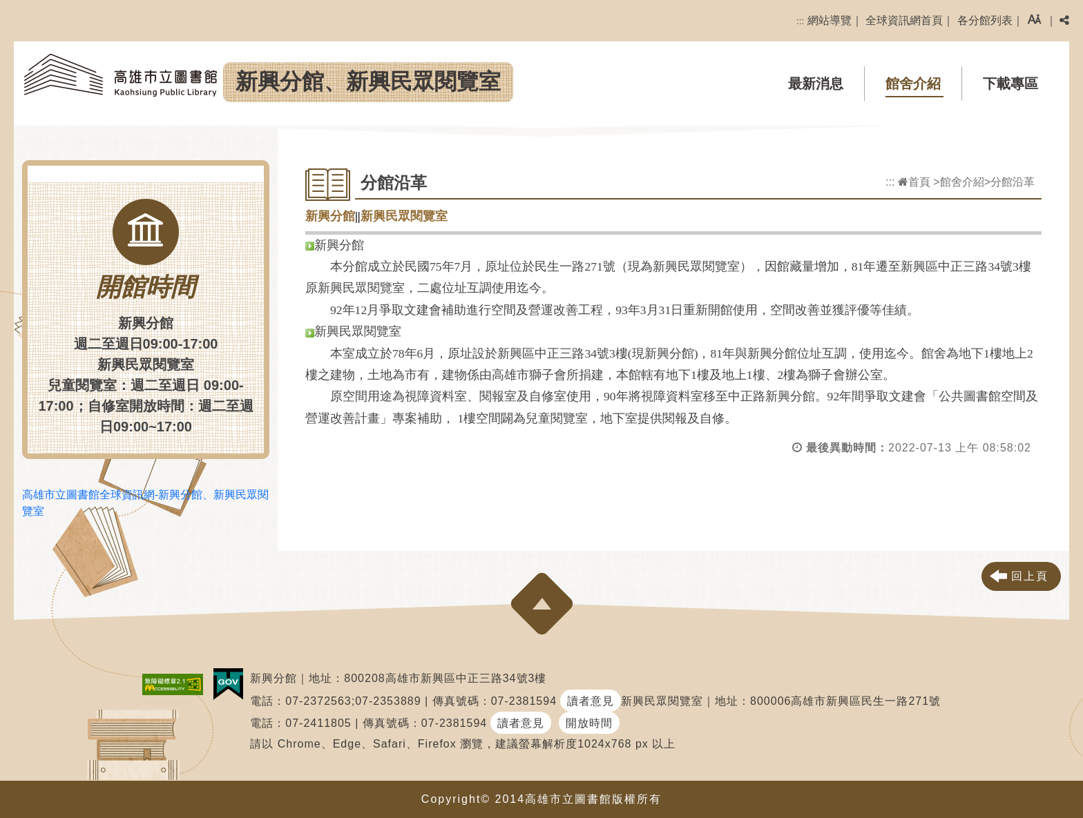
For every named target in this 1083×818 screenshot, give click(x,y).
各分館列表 (985, 20)
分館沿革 (1012, 182)
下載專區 (1010, 83)
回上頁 (1029, 576)
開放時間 (589, 723)
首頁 (914, 182)
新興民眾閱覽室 (404, 216)
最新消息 (815, 83)
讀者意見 (590, 701)
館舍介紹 (913, 83)
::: (800, 21)
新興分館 (330, 216)
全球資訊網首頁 (904, 20)
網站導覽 (829, 20)
